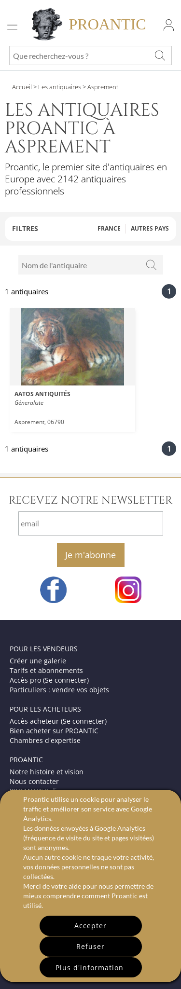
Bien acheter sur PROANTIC (54, 730)
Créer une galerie (38, 660)
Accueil (22, 86)
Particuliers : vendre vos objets (59, 689)
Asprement (102, 86)
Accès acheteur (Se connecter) (58, 721)
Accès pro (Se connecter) (49, 680)
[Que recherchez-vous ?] (160, 55)
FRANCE (109, 228)
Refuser (90, 946)
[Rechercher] (151, 265)
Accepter (90, 925)
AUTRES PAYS (150, 228)
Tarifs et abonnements (46, 670)
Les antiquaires (59, 86)
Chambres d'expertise (45, 740)
